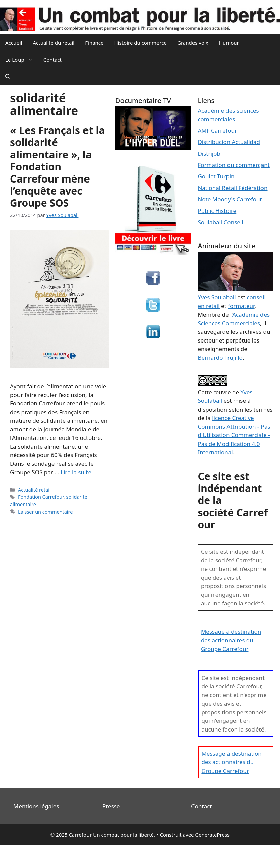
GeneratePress (212, 834)
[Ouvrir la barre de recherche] (8, 76)
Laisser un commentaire (45, 512)
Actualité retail (34, 490)
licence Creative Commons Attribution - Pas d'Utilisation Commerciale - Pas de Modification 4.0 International (234, 435)
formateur (241, 306)
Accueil (13, 42)
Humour (229, 42)
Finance (94, 42)
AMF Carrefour (217, 130)
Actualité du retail (53, 42)
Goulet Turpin (216, 176)
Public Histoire (217, 211)
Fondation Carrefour (41, 497)
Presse (111, 806)
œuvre (222, 392)
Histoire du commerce (140, 42)
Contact (52, 59)
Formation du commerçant (234, 165)
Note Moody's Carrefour (230, 199)
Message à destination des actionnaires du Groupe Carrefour (231, 640)
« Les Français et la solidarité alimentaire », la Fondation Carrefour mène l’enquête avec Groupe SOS (57, 166)
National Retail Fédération (232, 188)
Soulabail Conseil (220, 222)
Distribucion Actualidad (229, 142)
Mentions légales (36, 806)
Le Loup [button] (21, 59)
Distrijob (209, 153)
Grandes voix (192, 42)
